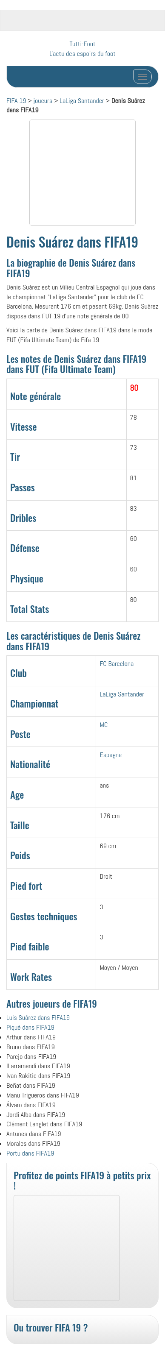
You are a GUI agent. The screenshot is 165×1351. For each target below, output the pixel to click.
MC (104, 724)
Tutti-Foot (83, 43)
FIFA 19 (16, 100)
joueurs (43, 100)
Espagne (111, 754)
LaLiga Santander (82, 100)
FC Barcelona (117, 663)
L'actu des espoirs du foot (82, 53)
